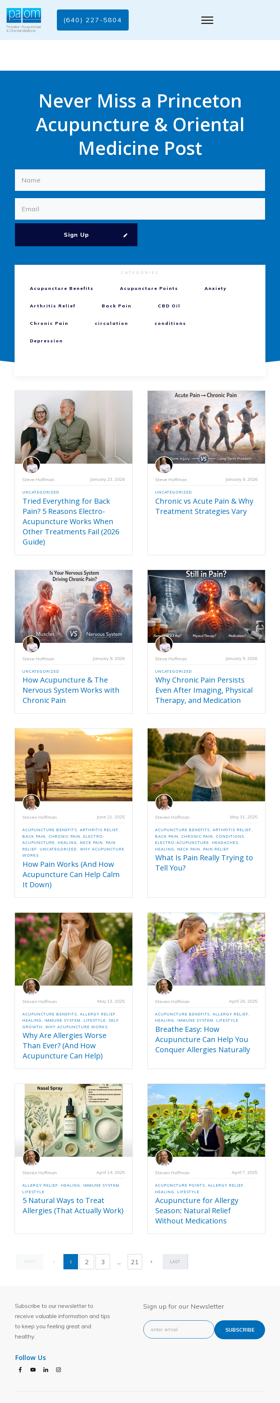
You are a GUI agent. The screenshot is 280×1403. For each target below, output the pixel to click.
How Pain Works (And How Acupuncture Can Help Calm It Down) (71, 844)
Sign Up (76, 204)
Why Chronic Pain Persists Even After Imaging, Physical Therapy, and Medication (204, 660)
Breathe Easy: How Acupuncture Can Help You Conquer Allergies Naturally (202, 1009)
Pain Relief (216, 818)
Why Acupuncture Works (76, 996)
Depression (46, 310)
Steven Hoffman (39, 786)
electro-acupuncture (182, 812)
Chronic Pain (49, 293)
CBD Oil (169, 276)
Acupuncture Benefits (62, 258)
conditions (170, 293)
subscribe (239, 1299)
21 (135, 1231)
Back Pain (117, 276)
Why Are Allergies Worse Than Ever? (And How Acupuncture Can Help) (64, 1015)
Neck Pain (91, 812)
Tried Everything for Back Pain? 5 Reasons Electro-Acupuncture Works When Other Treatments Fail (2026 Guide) (71, 490)
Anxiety (216, 258)
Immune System (62, 990)
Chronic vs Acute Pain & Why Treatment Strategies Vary (204, 475)
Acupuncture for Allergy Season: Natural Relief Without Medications (196, 1180)
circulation (111, 293)
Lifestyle (94, 990)
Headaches (225, 812)
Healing (67, 812)
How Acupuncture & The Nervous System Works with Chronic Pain (71, 660)
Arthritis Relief (52, 276)
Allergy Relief (98, 983)
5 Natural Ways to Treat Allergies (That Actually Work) (73, 1175)
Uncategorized (40, 462)
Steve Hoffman (38, 449)
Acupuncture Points (149, 258)
